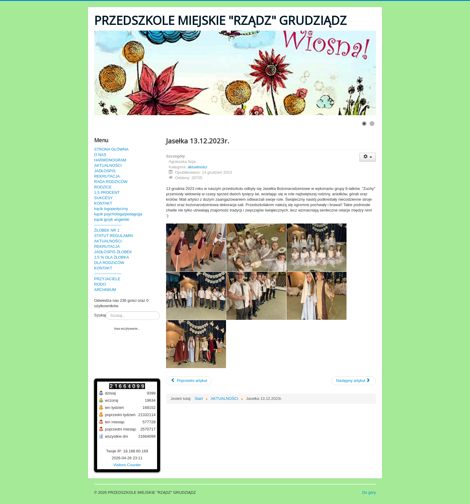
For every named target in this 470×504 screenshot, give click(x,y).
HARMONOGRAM (110, 160)
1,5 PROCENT (107, 192)
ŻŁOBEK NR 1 (107, 230)
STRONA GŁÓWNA (111, 149)
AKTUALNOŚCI (108, 165)
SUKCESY (103, 198)
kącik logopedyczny (111, 208)
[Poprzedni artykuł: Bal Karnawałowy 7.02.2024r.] (188, 380)
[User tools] (367, 157)
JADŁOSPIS (105, 171)
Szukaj (100, 315)
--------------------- (107, 225)
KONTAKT (103, 203)
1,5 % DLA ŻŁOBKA (111, 257)
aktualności (197, 167)
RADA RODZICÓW (110, 181)
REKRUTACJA (107, 176)
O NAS (100, 154)
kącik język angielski (111, 219)
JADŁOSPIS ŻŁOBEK (113, 252)
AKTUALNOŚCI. (108, 241)
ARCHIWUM (105, 289)
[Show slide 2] (372, 123)
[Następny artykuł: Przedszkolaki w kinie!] (354, 380)
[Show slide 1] (364, 123)
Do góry (369, 492)
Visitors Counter (127, 465)
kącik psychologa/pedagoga (118, 214)
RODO (100, 284)
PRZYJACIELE (107, 279)
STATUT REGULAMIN (113, 235)
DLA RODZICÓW (109, 262)
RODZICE (103, 187)
